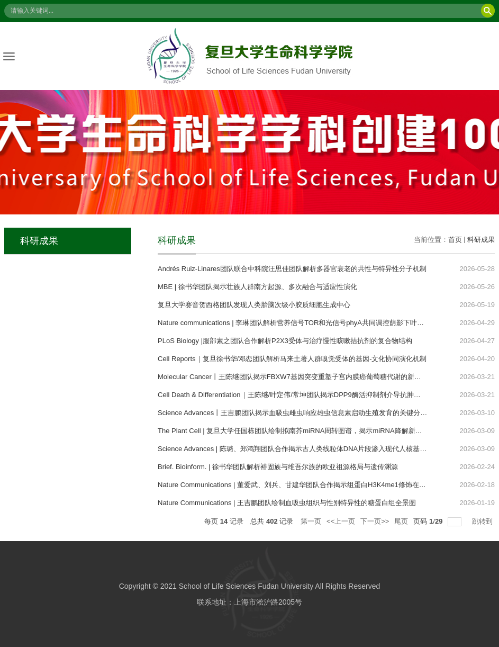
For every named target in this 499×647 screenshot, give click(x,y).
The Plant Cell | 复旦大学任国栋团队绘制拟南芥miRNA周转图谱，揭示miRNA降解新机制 (293, 431)
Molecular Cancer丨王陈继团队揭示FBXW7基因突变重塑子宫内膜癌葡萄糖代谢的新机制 (293, 377)
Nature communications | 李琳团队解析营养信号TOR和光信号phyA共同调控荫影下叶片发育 (298, 323)
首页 (455, 240)
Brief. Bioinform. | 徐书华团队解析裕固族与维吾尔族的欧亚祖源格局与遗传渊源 (278, 467)
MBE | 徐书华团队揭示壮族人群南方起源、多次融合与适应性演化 (257, 287)
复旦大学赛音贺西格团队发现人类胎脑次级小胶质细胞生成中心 (254, 305)
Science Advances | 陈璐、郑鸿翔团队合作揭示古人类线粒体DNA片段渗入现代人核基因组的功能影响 (313, 449)
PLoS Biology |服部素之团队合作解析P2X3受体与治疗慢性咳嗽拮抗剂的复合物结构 (285, 341)
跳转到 (483, 521)
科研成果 (481, 240)
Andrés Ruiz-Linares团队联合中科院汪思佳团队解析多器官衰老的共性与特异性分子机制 (292, 269)
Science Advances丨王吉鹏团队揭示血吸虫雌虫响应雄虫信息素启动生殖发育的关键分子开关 (299, 413)
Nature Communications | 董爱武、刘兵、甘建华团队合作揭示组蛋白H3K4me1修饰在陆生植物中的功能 (316, 485)
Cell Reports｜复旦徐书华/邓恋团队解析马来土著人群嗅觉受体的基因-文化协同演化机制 (292, 359)
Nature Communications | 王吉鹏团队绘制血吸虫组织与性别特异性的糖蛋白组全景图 (287, 503)
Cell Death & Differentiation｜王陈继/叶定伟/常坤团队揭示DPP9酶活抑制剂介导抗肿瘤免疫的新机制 (310, 395)
